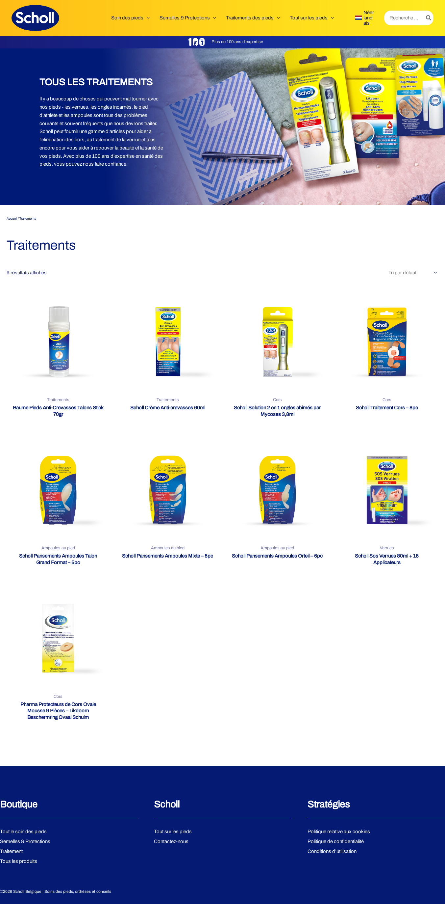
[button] (146, 18)
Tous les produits (18, 861)
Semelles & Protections (25, 841)
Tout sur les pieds (173, 831)
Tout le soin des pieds (23, 831)
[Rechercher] (429, 18)
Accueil (12, 218)
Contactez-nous (171, 841)
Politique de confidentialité (336, 841)
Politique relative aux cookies (339, 831)
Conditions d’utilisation (332, 851)
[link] (364, 18)
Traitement (11, 851)
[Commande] (412, 273)
